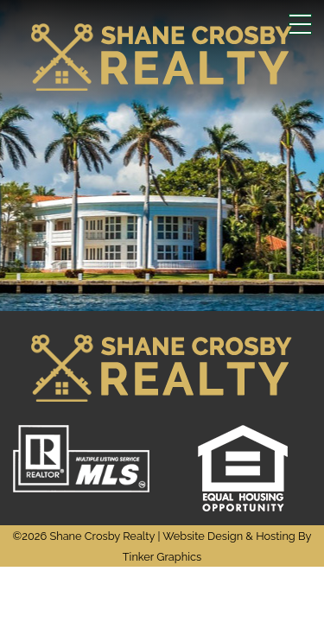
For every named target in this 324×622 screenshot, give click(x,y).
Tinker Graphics (162, 556)
